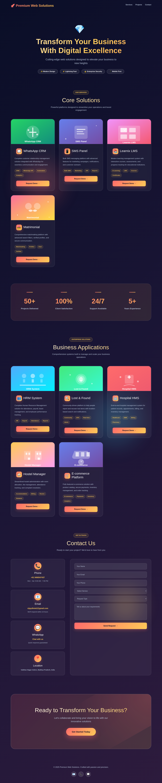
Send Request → (110, 626)
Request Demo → (33, 183)
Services (129, 5)
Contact (148, 5)
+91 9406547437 (38, 577)
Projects (138, 5)
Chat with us (37, 639)
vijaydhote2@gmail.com (37, 608)
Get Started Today (81, 732)
